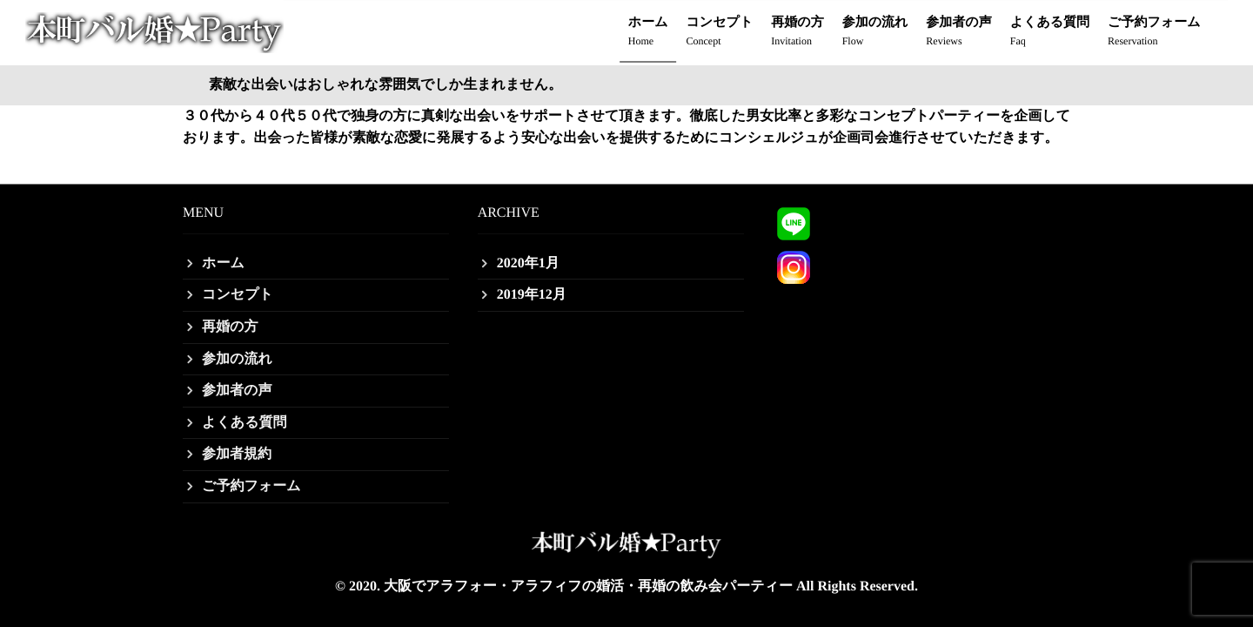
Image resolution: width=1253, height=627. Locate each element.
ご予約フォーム (1154, 33)
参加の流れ (875, 33)
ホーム (648, 33)
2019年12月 (531, 294)
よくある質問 (1049, 33)
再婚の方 (797, 33)
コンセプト (720, 33)
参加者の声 (958, 33)
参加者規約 (236, 454)
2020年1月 (528, 263)
